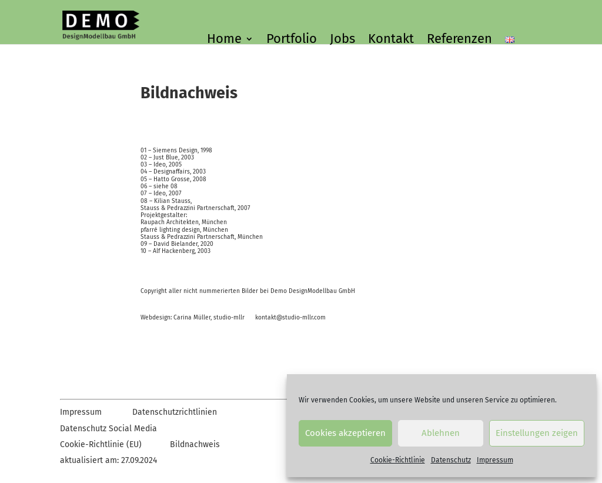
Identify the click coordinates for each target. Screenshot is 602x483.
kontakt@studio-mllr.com (290, 317)
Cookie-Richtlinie (397, 460)
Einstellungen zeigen (537, 433)
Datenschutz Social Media (108, 429)
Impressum (495, 460)
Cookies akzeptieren (345, 433)
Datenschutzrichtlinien (174, 412)
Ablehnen (441, 433)
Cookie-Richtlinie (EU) (101, 444)
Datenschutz (451, 460)
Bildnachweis (195, 444)
